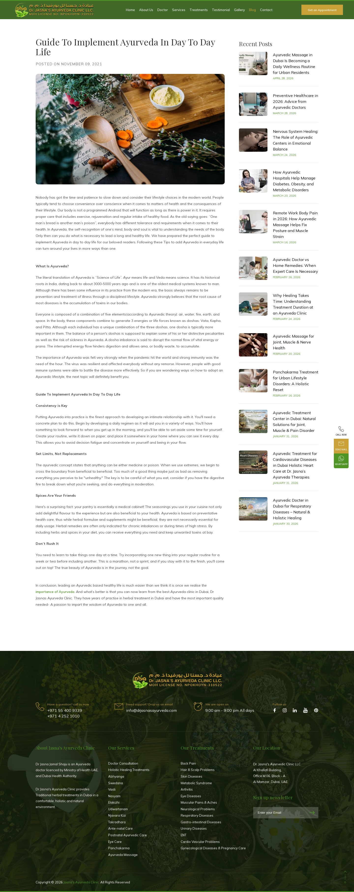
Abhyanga (116, 776)
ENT (183, 835)
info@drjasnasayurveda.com (151, 710)
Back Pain (188, 763)
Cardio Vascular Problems (200, 842)
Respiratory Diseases (197, 815)
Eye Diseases (191, 796)
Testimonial (221, 10)
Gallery (239, 10)
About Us (146, 10)
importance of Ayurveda (55, 592)
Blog (252, 10)
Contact (266, 10)
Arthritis (187, 789)
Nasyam (114, 796)
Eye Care (115, 842)
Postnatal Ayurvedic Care (127, 835)
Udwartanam (118, 809)
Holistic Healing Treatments (128, 770)
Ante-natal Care (120, 828)
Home (130, 10)
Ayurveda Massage (123, 855)
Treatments (199, 10)
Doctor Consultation (123, 763)
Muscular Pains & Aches (199, 802)
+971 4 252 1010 (63, 716)
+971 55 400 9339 (64, 710)
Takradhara (117, 822)
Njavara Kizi (117, 815)
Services (178, 10)
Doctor (162, 10)
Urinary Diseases (194, 828)
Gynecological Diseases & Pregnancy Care (213, 848)
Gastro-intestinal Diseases (201, 822)
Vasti (112, 789)
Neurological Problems (198, 809)
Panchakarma (119, 848)
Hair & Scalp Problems (198, 770)
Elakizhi (113, 802)
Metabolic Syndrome (196, 783)
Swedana (115, 783)
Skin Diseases (191, 776)
